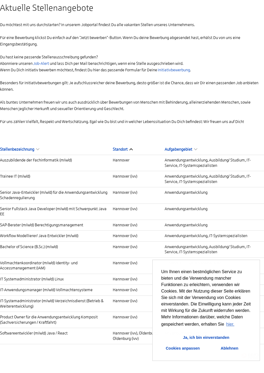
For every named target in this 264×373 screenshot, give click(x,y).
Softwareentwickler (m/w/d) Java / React (34, 333)
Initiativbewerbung (174, 70)
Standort (123, 149)
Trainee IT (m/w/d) (15, 176)
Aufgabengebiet (181, 149)
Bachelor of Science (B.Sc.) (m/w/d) (29, 247)
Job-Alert (41, 63)
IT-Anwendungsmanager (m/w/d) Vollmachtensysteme (46, 290)
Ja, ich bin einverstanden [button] (206, 337)
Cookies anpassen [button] (183, 348)
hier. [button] (230, 324)
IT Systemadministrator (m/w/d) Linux (32, 279)
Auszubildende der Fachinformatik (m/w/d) (36, 160)
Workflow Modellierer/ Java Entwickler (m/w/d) (39, 236)
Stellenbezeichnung (19, 149)
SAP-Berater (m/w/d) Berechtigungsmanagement (41, 225)
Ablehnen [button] (229, 348)
